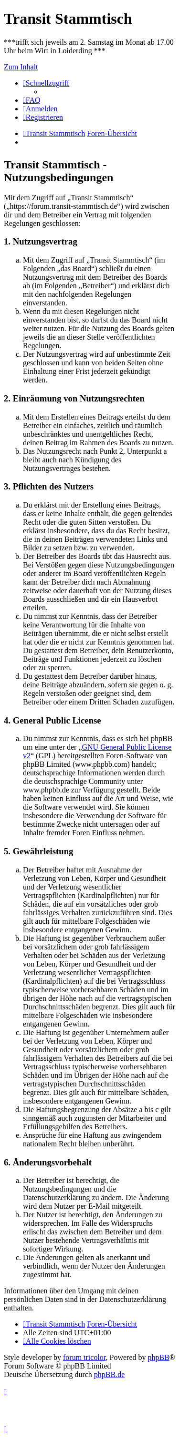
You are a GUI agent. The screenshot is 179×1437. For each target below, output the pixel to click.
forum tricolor (84, 1357)
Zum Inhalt (21, 67)
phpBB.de (109, 1374)
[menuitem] (32, 100)
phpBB (158, 1357)
